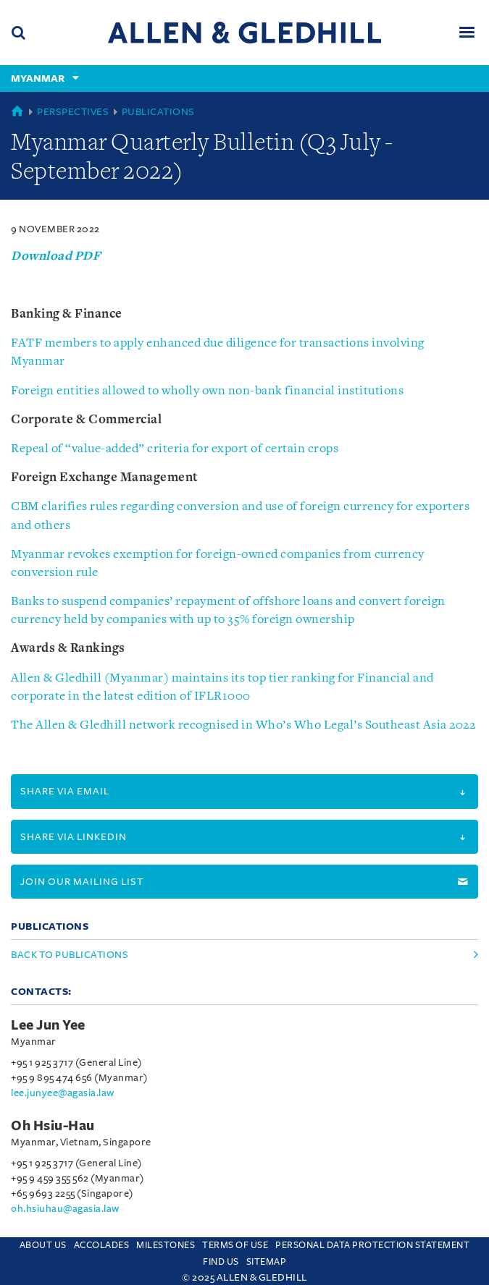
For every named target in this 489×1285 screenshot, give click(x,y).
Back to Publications (69, 954)
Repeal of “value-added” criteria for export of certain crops (174, 449)
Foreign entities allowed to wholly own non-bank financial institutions (207, 391)
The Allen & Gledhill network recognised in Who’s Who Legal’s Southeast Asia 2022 (243, 725)
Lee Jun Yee (48, 1025)
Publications (158, 111)
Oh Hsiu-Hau (53, 1126)
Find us (221, 1262)
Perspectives (73, 111)
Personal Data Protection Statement (372, 1245)
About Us (43, 1245)
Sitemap (266, 1262)
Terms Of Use (235, 1245)
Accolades (102, 1245)
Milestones (165, 1245)
